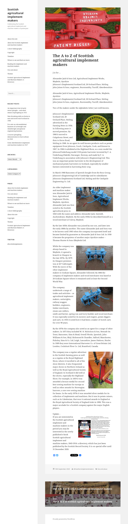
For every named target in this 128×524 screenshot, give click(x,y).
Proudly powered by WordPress (64, 519)
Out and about (13, 70)
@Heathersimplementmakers (84, 469)
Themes (10, 74)
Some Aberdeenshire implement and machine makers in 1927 (19, 144)
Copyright (11, 52)
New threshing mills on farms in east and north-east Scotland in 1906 (19, 118)
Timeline (11, 56)
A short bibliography (15, 49)
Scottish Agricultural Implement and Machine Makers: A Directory (19, 80)
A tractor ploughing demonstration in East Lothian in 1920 (18, 137)
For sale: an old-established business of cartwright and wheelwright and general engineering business (17, 127)
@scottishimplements (15, 244)
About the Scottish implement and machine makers (18, 44)
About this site (12, 39)
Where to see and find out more (19, 60)
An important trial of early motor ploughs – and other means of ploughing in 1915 (17, 110)
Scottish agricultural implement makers (15, 14)
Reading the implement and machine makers (17, 65)
